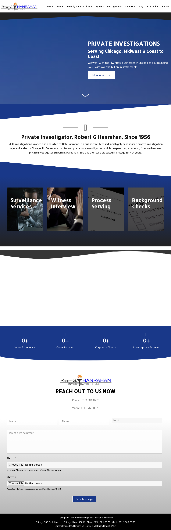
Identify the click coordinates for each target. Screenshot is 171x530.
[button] (101, 75)
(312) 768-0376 (127, 522)
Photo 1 (11, 458)
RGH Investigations (19, 6)
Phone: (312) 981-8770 (85, 400)
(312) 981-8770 (102, 522)
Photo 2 (11, 477)
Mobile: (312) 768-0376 (85, 407)
